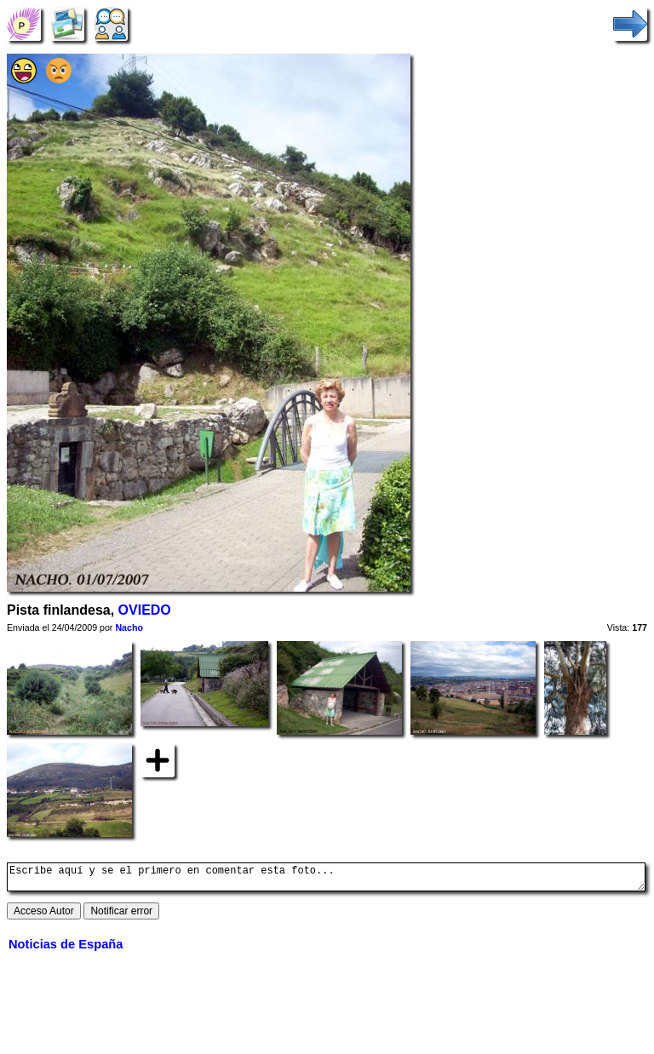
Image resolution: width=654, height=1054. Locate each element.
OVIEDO (144, 610)
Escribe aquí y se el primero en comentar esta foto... (326, 879)
